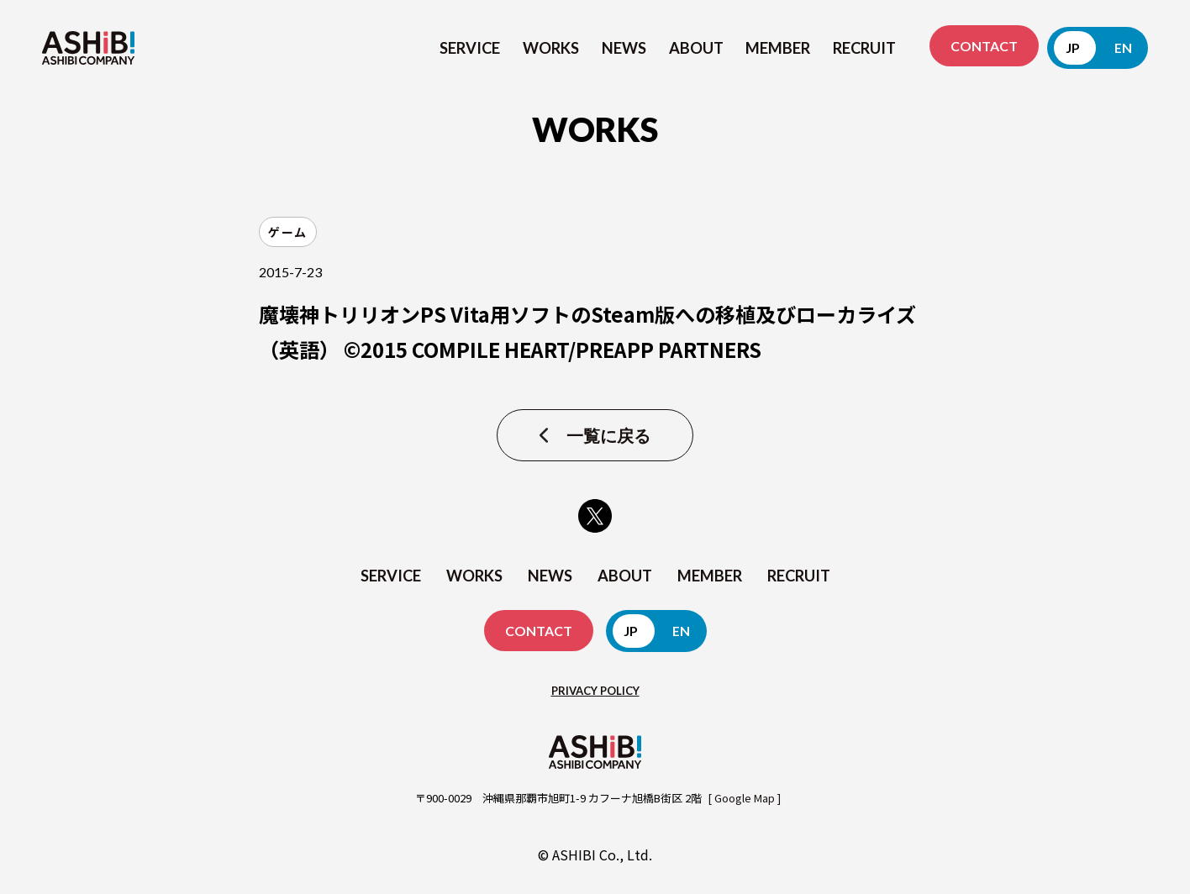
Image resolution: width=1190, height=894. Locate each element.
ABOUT (696, 48)
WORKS (551, 48)
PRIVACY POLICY (595, 690)
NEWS (624, 48)
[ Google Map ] (744, 798)
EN (1123, 47)
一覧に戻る (608, 435)
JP (1073, 47)
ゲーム (288, 232)
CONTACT (984, 46)
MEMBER (777, 48)
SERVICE (470, 48)
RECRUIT (864, 48)
